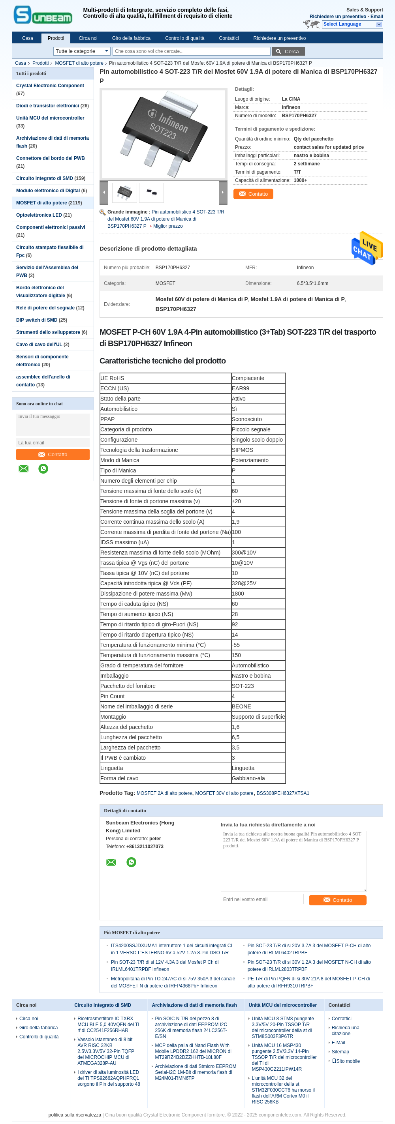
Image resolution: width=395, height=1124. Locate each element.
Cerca (292, 51)
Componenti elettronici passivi (50, 227)
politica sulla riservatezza (75, 1115)
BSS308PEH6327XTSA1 (283, 793)
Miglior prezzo (168, 226)
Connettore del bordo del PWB (50, 158)
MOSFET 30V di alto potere (224, 793)
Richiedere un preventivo (338, 16)
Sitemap (340, 1052)
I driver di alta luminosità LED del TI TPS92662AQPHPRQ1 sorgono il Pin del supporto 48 (108, 1078)
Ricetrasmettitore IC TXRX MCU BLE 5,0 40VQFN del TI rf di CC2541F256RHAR (108, 1024)
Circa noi (88, 38)
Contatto (52, 454)
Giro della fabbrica (131, 38)
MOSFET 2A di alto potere (164, 793)
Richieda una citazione (345, 1030)
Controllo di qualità (184, 38)
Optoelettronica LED (39, 215)
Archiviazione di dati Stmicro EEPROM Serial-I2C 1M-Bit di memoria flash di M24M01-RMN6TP (195, 1072)
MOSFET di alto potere (79, 63)
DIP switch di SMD (36, 320)
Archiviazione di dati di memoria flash (194, 1005)
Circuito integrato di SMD (44, 178)
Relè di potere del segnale (45, 308)
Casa (27, 38)
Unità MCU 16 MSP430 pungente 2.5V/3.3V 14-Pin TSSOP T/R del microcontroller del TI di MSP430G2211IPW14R (284, 1057)
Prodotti (56, 38)
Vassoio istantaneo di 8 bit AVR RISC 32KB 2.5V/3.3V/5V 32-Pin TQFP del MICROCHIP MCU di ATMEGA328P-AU (105, 1051)
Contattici (229, 38)
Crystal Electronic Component (50, 85)
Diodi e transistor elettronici (47, 106)
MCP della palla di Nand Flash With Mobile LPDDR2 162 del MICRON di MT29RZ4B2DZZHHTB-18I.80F (193, 1051)
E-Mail (338, 1042)
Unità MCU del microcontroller (50, 118)
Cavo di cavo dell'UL (39, 344)
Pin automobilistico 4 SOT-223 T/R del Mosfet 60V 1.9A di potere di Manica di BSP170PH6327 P (165, 219)
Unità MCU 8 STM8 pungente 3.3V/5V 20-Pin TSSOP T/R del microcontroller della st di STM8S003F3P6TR (283, 1027)
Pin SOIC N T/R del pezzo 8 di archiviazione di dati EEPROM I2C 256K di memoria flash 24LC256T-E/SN (191, 1027)
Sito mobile (346, 1061)
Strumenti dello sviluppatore (48, 332)
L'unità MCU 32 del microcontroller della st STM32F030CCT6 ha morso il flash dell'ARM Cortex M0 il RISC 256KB (283, 1090)
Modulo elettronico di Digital (48, 190)
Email (377, 16)
